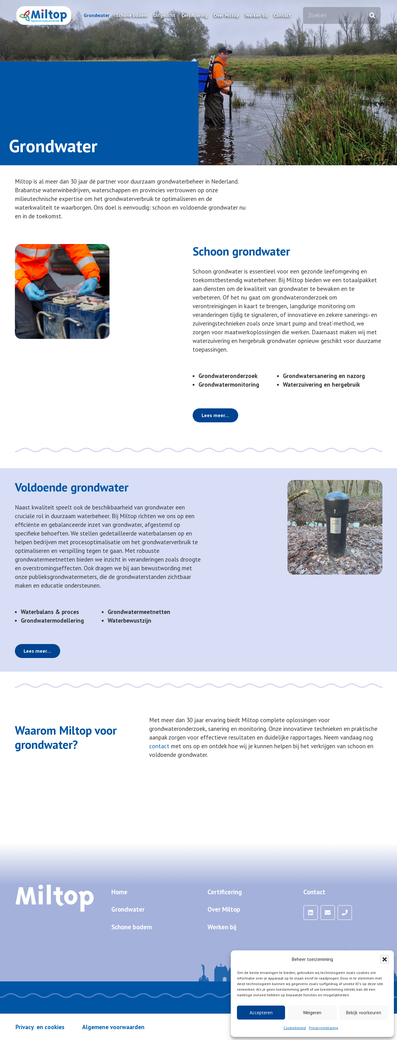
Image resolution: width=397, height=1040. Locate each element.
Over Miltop (223, 909)
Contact (314, 892)
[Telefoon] (344, 912)
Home (119, 892)
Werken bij (221, 927)
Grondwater (128, 909)
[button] (384, 959)
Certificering (224, 892)
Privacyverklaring (323, 1027)
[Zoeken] (342, 15)
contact (159, 746)
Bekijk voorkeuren (363, 1013)
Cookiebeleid (294, 1027)
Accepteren (261, 1013)
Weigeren (312, 1013)
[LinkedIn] (310, 912)
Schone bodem (131, 927)
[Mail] (327, 912)
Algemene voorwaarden (113, 1027)
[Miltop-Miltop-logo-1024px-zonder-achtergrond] (43, 15)
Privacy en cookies (40, 1027)
